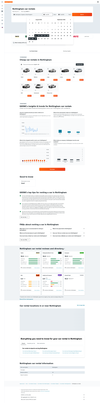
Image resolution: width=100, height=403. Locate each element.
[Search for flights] (2, 6)
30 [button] (29, 41)
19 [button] (38, 35)
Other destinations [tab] (41, 343)
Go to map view (81, 305)
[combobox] (16, 11)
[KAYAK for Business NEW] (2, 20)
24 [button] (32, 38)
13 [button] (41, 32)
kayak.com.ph (22, 383)
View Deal (29, 79)
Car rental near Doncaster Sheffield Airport (31, 352)
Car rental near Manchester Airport (29, 351)
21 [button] (44, 35)
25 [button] (35, 38)
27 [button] (41, 38)
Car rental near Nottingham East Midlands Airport (72, 351)
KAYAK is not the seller (53, 395)
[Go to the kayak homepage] (9, 2)
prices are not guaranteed (45, 391)
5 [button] (38, 29)
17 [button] (32, 35)
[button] (2, 2)
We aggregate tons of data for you (53, 397)
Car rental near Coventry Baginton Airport (70, 352)
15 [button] (47, 32)
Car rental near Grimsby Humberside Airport (51, 352)
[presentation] (64, 248)
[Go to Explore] (2, 15)
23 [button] (29, 38)
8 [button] (58, 29)
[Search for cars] (2, 11)
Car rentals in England (55, 383)
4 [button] (35, 29)
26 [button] (38, 38)
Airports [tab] (23, 343)
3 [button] (32, 29)
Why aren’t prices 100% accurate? (53, 399)
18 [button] (35, 35)
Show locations (37, 267)
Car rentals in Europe (32, 383)
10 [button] (32, 32)
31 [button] (32, 41)
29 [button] (47, 38)
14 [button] (44, 32)
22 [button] (47, 35)
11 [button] (35, 32)
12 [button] (38, 32)
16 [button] (29, 35)
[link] (52, 169)
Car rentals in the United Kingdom (43, 383)
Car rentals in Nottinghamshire (65, 383)
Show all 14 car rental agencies (26, 299)
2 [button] (29, 29)
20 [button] (41, 35)
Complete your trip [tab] (31, 343)
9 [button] (29, 32)
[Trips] (2, 24)
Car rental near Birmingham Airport (49, 351)
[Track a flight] (2, 17)
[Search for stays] (2, 8)
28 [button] (44, 38)
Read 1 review (48, 279)
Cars (26, 383)
